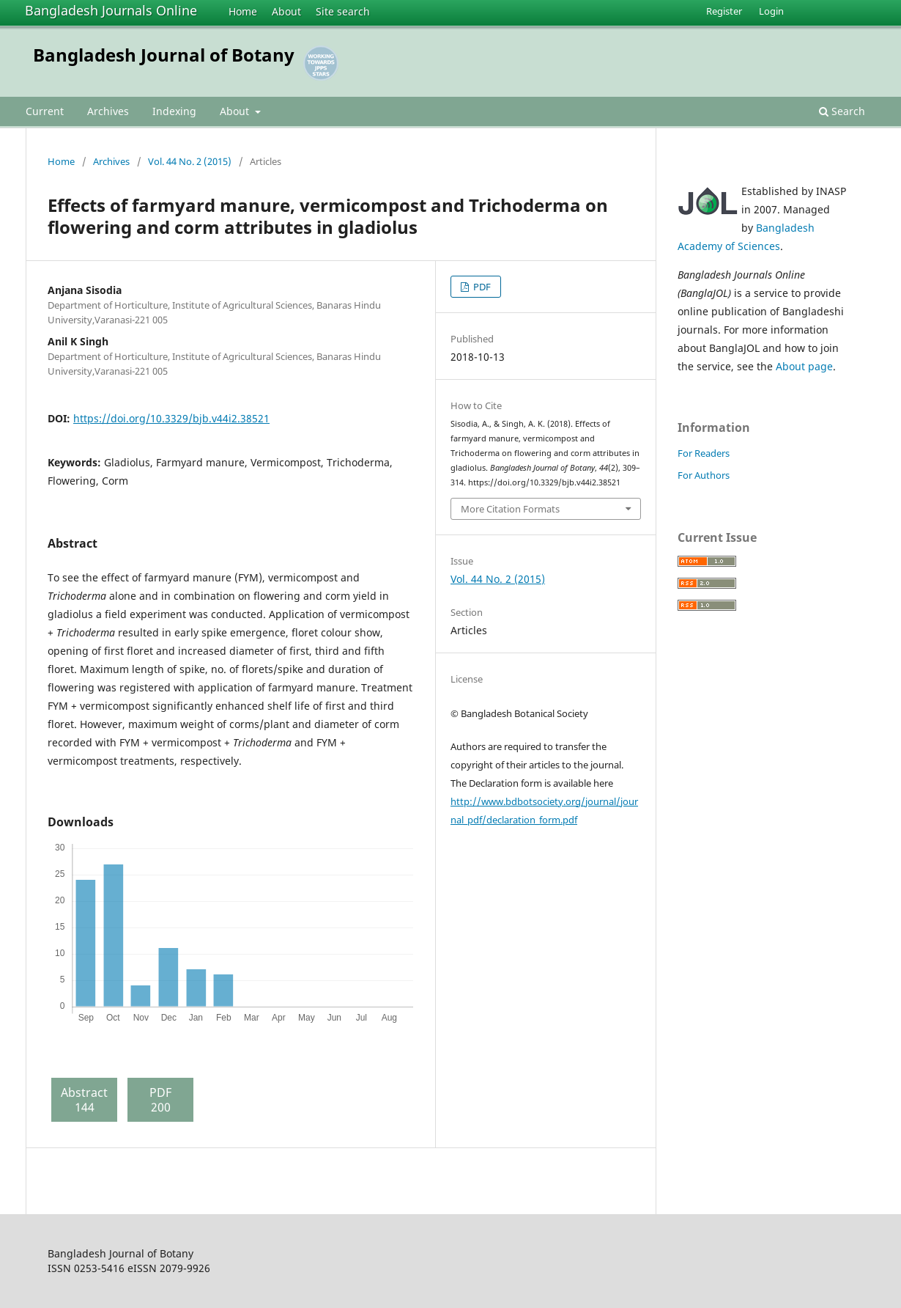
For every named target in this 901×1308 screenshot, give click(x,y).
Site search (343, 11)
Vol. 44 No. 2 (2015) (189, 161)
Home (243, 11)
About (286, 11)
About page (804, 366)
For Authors (704, 475)
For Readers (704, 453)
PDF (481, 286)
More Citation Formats (510, 508)
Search (842, 111)
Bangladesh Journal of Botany (163, 55)
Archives (108, 111)
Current (45, 111)
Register (724, 11)
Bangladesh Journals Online (111, 10)
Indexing (174, 111)
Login (771, 11)
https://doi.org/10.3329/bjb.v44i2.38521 (171, 418)
